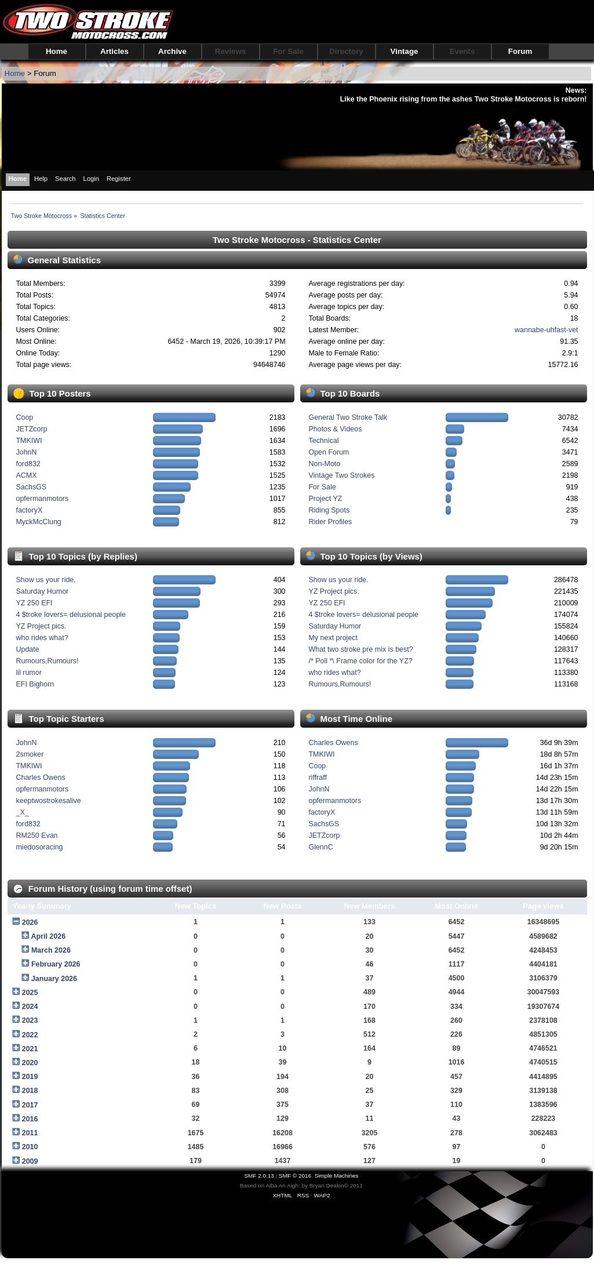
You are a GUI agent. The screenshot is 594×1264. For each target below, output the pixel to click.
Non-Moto (324, 464)
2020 (30, 1063)
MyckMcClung (38, 522)
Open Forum (328, 452)
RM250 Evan (36, 835)
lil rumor (28, 673)
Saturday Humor (42, 591)
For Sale (288, 51)
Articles (114, 51)
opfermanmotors (42, 499)
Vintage (404, 51)
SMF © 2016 (295, 1175)
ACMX (26, 475)
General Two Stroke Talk (347, 417)
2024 (30, 1007)
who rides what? (42, 638)
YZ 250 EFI (34, 603)
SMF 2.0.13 (259, 1175)
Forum (520, 51)
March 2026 (51, 950)
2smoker (29, 754)
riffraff (317, 777)
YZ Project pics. (41, 626)
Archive (172, 51)
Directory (346, 51)
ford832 (28, 464)
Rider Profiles (330, 522)
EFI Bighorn (35, 684)
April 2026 (48, 936)
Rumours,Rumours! (47, 661)
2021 (30, 1049)
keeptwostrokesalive (48, 801)
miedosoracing (39, 847)
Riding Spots (328, 510)
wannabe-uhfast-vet (546, 330)
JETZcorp (31, 429)
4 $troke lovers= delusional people (71, 615)
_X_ (22, 812)
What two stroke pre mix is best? (360, 649)
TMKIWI (29, 441)
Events (462, 51)
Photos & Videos (335, 429)
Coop (24, 417)
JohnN (26, 452)
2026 (30, 922)
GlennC (320, 847)
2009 (30, 1161)
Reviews (230, 51)
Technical (323, 441)
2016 (30, 1119)
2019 (30, 1077)
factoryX (29, 510)
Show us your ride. (45, 580)
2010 (30, 1147)
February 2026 (56, 964)
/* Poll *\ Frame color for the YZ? (360, 661)
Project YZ (325, 499)
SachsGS (31, 487)
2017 (30, 1105)
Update (27, 649)
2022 (30, 1035)
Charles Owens (40, 777)
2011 (30, 1133)
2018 (30, 1091)
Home (56, 51)
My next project (333, 638)
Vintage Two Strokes (341, 475)
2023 (30, 1020)
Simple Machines (337, 1175)
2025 (30, 993)
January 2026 (54, 979)
